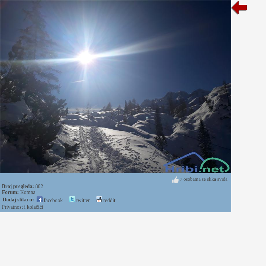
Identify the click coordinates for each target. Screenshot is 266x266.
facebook (50, 200)
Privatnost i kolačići (22, 207)
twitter (79, 200)
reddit (105, 200)
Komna (27, 192)
